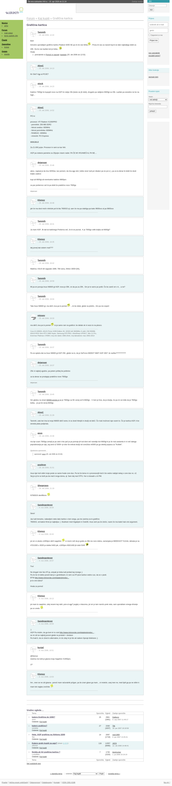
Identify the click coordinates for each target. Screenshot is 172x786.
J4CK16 (35, 745)
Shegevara (43, 485)
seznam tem (153, 77)
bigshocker (116, 752)
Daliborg (115, 717)
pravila (7, 54)
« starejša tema (56, 774)
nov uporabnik (154, 53)
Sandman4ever (45, 505)
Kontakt (57, 783)
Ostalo (4, 52)
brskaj (6, 47)
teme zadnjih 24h (11, 36)
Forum (4, 30)
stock (40, 83)
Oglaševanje (47, 783)
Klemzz (41, 200)
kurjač (41, 647)
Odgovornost (35, 783)
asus (40, 433)
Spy (33, 737)
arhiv (6, 26)
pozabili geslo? (154, 56)
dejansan (42, 162)
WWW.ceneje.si (53, 400)
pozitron (42, 465)
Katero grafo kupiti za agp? (44, 743)
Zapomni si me (155, 35)
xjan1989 (116, 735)
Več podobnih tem (34, 764)
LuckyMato (36, 754)
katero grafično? (39, 726)
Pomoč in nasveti (52, 55)
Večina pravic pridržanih (18, 783)
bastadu (63, 55)
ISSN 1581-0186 (68, 783)
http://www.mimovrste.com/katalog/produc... (52, 578)
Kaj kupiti (43, 722)
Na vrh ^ (167, 783)
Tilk (113, 726)
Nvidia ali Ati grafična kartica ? (46, 752)
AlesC (41, 66)
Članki (4, 40)
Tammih (42, 32)
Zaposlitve (6, 44)
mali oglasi (8, 33)
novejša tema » (114, 774)
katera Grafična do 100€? (43, 717)
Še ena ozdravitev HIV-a (47, 2)
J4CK (114, 743)
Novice (4, 23)
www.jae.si (34, 142)
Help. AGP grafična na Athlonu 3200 (48, 734)
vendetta (35, 728)
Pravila (4, 783)
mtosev (41, 315)
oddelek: (82, 774)
